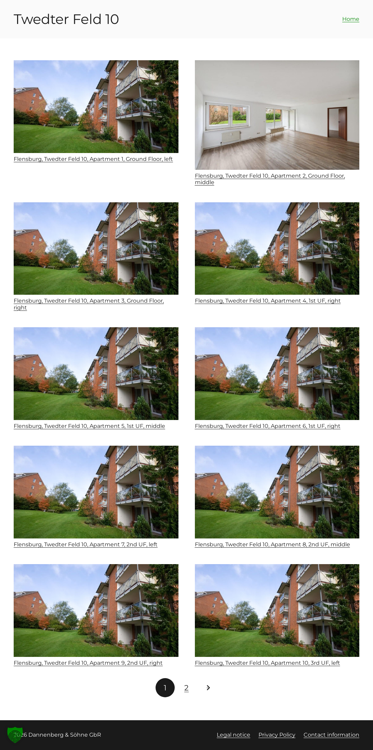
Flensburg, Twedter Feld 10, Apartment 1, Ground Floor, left (93, 159)
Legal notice (233, 735)
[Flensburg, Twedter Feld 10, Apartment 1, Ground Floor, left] (96, 106)
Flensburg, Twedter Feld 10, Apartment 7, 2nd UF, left (86, 544)
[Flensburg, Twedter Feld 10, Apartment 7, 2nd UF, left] (96, 492)
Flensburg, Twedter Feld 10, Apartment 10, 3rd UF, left (267, 663)
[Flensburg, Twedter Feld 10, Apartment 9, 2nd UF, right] (96, 610)
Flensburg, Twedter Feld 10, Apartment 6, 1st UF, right (268, 426)
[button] (15, 735)
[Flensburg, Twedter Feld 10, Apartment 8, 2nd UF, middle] (277, 492)
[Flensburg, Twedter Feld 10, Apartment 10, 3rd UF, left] (277, 610)
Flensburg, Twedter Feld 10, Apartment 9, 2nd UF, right (88, 663)
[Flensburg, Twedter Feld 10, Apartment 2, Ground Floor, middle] (277, 115)
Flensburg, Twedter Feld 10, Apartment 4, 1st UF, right (268, 300)
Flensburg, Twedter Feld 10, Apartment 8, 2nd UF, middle (272, 544)
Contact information (331, 735)
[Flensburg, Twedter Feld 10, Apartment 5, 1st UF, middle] (96, 373)
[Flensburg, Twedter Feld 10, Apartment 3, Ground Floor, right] (96, 248)
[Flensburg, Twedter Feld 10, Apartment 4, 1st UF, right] (277, 248)
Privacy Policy (276, 735)
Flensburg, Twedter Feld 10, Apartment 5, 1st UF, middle (89, 426)
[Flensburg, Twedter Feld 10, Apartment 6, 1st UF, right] (277, 373)
